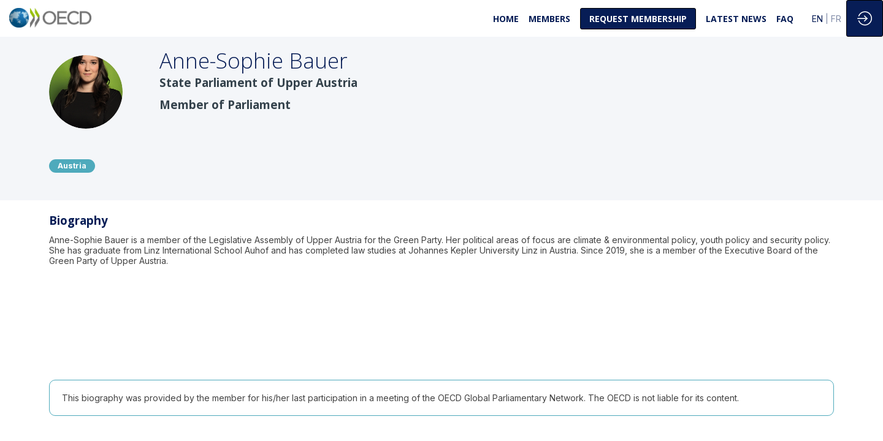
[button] (638, 18)
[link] (506, 18)
